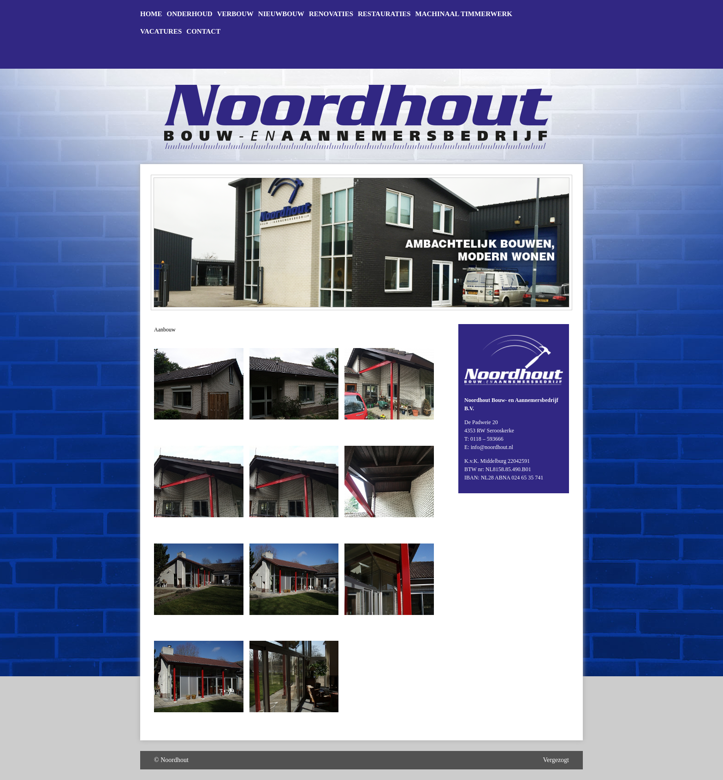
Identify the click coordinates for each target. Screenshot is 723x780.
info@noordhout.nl (492, 447)
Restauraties (384, 14)
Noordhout (174, 759)
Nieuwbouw (281, 14)
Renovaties (331, 14)
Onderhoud (190, 14)
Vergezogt (556, 759)
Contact (203, 31)
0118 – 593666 (487, 439)
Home (151, 14)
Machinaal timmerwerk (463, 14)
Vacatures (161, 31)
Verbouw (235, 14)
